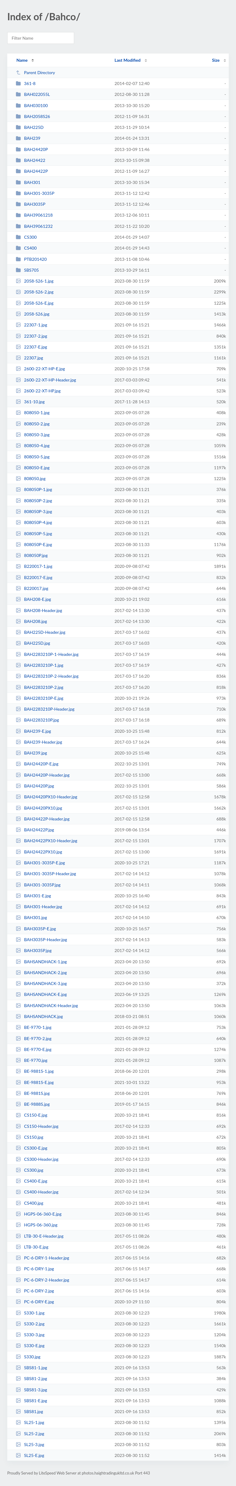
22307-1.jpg (31, 324)
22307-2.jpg (31, 336)
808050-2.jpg (33, 423)
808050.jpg (30, 478)
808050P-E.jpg (34, 544)
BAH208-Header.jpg (39, 610)
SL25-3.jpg (30, 1444)
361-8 (25, 83)
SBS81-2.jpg (31, 1378)
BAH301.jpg (31, 917)
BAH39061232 (34, 226)
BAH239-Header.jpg (39, 742)
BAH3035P (30, 204)
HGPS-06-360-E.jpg (38, 1213)
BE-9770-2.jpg (33, 1038)
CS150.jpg (29, 1137)
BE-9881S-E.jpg (35, 1082)
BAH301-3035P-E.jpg (40, 862)
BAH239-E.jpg (33, 731)
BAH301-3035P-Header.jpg (46, 873)
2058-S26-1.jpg (35, 280)
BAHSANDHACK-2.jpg (41, 972)
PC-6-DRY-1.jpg (35, 1268)
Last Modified (128, 60)
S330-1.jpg (30, 1312)
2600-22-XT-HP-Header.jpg (46, 379)
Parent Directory (35, 72)
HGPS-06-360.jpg (36, 1224)
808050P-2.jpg (34, 500)
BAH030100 (32, 105)
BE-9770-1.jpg (33, 1027)
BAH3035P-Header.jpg (41, 939)
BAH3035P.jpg (33, 950)
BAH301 (28, 182)
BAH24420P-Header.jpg (43, 774)
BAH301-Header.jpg (39, 906)
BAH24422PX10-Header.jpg (46, 840)
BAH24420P (32, 149)
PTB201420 (31, 259)
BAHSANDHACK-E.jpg (41, 994)
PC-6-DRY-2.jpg (35, 1290)
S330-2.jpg (30, 1323)
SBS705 (27, 270)
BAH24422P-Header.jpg (43, 818)
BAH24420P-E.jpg (37, 763)
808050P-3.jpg (34, 511)
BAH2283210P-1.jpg (39, 665)
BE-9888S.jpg (33, 1104)
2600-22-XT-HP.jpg (38, 390)
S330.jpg (28, 1356)
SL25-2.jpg (30, 1433)
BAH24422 (30, 160)
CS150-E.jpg (31, 1115)
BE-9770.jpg (31, 1060)
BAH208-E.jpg (33, 599)
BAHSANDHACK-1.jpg (41, 961)
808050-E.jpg (33, 467)
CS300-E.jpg (31, 1148)
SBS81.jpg (29, 1411)
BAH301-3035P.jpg (38, 884)
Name (22, 60)
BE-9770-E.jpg (33, 1049)
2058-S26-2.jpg (35, 291)
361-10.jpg (30, 401)
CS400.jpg (29, 1203)
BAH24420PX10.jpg (39, 807)
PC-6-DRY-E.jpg (35, 1301)
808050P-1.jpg (34, 489)
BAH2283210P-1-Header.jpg (47, 654)
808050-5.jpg (33, 456)
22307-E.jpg (31, 346)
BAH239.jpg (31, 752)
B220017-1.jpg (34, 566)
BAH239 (28, 138)
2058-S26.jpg (32, 313)
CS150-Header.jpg (37, 1126)
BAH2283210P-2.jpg (39, 687)
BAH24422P (32, 171)
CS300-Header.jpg (37, 1159)
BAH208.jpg (31, 621)
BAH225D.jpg (33, 643)
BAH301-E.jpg (33, 895)
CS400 (26, 247)
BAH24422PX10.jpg (39, 851)
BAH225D (30, 127)
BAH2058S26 (33, 116)
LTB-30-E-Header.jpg (40, 1236)
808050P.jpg (32, 555)
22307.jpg (29, 357)
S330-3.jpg (30, 1334)
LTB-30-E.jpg (32, 1246)
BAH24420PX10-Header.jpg (46, 796)
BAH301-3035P (35, 193)
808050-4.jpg (33, 445)
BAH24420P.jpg (35, 785)
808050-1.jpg (33, 412)
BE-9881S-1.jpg (35, 1071)
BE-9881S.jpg (33, 1093)
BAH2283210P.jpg (37, 719)
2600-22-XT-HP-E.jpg (40, 368)
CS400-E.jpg (31, 1180)
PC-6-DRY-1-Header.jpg (42, 1257)
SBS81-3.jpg (31, 1389)
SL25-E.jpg (30, 1455)
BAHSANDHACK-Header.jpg (47, 1005)
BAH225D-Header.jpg (40, 632)
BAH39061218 (34, 215)
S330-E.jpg (30, 1345)
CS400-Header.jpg (37, 1191)
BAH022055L (33, 94)
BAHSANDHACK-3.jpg (41, 983)
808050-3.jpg (33, 434)
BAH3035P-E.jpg (36, 928)
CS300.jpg (29, 1170)
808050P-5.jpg (34, 533)
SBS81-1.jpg (31, 1367)
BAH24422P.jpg (35, 829)
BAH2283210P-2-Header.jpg (47, 676)
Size (216, 60)
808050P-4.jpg (34, 522)
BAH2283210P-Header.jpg (45, 709)
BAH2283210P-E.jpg (39, 698)
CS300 (26, 237)
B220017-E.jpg (34, 577)
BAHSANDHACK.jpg (39, 1016)
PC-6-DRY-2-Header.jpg (42, 1279)
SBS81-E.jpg (31, 1400)
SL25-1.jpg (30, 1422)
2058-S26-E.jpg (35, 303)
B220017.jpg (32, 588)
